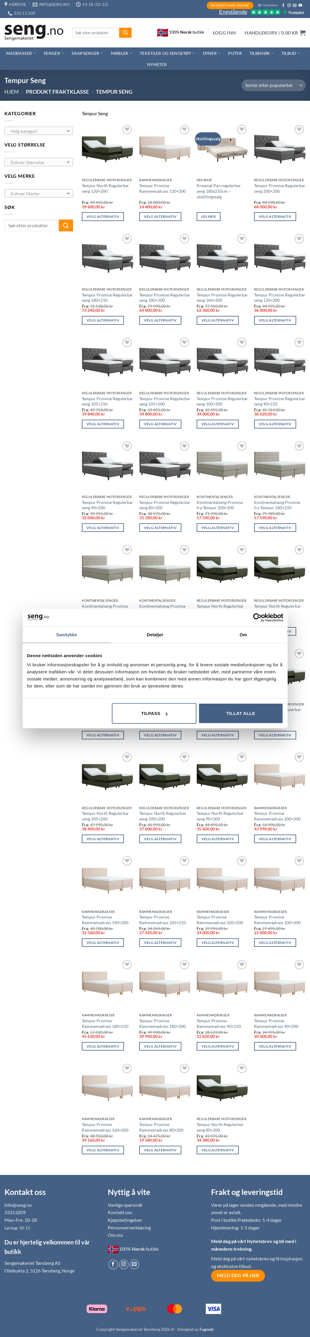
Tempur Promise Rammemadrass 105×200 (220, 919)
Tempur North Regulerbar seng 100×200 (162, 816)
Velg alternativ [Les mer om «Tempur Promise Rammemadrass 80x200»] (160, 1150)
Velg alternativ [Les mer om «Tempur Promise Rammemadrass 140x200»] (103, 942)
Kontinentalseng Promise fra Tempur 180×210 (277, 505)
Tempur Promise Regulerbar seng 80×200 (164, 505)
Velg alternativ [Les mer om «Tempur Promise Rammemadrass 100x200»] (275, 942)
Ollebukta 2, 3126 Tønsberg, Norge (39, 1270)
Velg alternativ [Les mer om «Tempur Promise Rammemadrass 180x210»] (103, 1046)
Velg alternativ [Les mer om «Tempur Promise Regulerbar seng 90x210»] (275, 424)
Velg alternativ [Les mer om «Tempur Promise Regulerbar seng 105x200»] (160, 424)
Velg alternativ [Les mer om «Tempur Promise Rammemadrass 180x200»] (160, 1046)
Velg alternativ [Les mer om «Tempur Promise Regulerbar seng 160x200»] (217, 320)
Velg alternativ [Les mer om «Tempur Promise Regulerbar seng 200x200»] (275, 216)
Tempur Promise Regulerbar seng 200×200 (279, 188)
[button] (224, 32)
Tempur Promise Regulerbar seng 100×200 (222, 401)
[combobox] (38, 131)
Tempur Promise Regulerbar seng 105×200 (164, 401)
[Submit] (125, 33)
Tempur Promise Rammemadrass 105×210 (162, 919)
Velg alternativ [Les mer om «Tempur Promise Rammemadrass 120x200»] (160, 216)
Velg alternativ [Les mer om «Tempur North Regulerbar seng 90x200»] (217, 839)
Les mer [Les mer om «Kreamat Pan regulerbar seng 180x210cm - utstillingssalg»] (208, 216)
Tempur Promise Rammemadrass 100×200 (277, 919)
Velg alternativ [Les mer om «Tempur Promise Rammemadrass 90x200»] (275, 1046)
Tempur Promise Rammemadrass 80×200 (161, 1127)
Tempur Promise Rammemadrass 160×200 (105, 1127)
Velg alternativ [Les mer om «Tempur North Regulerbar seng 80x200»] (217, 1150)
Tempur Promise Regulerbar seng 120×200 (279, 297)
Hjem (11, 91)
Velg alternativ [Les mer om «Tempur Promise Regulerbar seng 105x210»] (103, 424)
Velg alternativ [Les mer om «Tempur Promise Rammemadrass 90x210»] (217, 1046)
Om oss (115, 1235)
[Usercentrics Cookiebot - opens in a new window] (257, 617)
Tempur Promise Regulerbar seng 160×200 (222, 297)
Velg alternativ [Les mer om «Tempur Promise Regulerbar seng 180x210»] (103, 320)
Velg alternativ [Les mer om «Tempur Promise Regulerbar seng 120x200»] (275, 320)
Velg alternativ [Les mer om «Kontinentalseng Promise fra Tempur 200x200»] (217, 528)
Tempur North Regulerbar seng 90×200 (220, 816)
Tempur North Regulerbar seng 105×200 (105, 816)
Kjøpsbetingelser (125, 1220)
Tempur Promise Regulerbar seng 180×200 (164, 297)
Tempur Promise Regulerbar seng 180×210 (107, 297)
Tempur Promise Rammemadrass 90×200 (276, 1023)
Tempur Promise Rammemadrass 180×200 (162, 1023)
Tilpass (154, 713)
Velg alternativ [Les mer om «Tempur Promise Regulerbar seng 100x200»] (217, 424)
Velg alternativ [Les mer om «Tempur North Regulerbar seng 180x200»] (103, 735)
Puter (234, 53)
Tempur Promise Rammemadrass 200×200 (277, 816)
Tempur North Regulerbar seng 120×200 (105, 188)
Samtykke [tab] (66, 634)
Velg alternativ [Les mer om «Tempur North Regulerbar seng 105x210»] (217, 735)
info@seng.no (18, 1205)
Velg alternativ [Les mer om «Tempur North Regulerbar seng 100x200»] (160, 839)
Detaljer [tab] (155, 634)
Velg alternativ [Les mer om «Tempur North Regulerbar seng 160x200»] (160, 735)
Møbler (121, 53)
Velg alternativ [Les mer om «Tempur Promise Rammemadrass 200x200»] (275, 839)
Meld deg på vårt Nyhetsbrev (242, 1241)
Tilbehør (261, 53)
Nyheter (157, 64)
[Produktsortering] (274, 85)
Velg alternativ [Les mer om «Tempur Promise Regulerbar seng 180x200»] (160, 320)
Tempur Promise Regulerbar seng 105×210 (107, 401)
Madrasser (21, 53)
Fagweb (207, 1329)
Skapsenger (87, 53)
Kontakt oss (120, 1212)
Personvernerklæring (129, 1227)
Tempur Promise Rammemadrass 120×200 (162, 188)
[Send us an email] (294, 6)
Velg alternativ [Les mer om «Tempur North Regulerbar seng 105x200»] (103, 839)
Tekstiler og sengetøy (167, 53)
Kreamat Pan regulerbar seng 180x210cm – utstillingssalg (219, 191)
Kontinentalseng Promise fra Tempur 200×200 (220, 505)
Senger (54, 53)
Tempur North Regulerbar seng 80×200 (220, 1127)
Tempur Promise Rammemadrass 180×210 (105, 1023)
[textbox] (37, 131)
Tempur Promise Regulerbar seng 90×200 (107, 505)
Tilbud (290, 53)
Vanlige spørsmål (125, 1205)
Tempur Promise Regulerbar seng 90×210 (279, 401)
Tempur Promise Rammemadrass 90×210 (219, 1023)
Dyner (212, 53)
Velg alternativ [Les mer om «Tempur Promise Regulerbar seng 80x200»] (160, 528)
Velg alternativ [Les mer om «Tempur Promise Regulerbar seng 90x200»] (103, 528)
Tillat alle (240, 713)
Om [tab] (243, 634)
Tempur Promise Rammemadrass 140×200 (105, 919)
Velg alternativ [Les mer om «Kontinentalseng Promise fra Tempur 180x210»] (275, 528)
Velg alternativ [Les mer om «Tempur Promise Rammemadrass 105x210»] (160, 942)
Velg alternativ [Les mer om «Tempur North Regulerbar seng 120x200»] (103, 216)
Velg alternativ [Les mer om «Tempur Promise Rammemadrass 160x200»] (103, 1150)
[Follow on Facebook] (283, 6)
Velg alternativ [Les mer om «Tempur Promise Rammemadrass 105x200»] (217, 942)
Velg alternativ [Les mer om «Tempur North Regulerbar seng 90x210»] (275, 735)
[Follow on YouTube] (300, 6)
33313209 (15, 1212)
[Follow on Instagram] (289, 6)
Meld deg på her (238, 1275)
